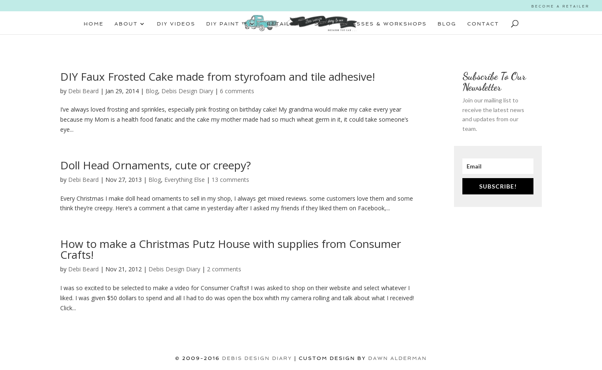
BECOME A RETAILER (560, 6)
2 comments (224, 269)
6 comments (237, 91)
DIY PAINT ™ (226, 24)
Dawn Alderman (397, 358)
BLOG (447, 24)
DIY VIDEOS (176, 24)
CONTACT (483, 24)
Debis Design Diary (187, 91)
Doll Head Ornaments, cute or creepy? (155, 165)
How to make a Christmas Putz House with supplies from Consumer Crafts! (230, 249)
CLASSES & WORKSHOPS (385, 24)
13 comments (230, 180)
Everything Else (184, 180)
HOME (94, 24)
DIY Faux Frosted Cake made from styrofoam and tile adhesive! (217, 76)
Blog (151, 91)
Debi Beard (83, 91)
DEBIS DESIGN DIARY (257, 358)
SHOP (323, 24)
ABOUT (126, 24)
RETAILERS (285, 24)
